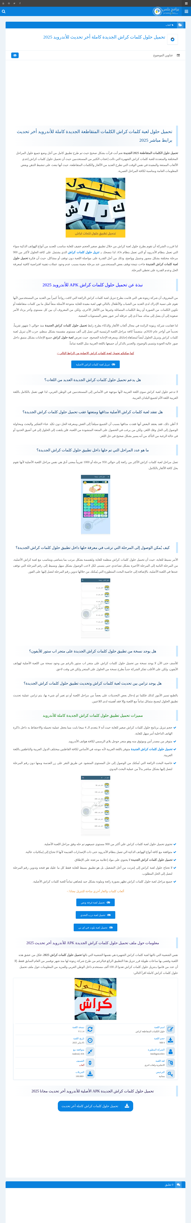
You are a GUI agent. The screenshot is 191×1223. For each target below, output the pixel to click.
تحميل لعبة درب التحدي (93, 915)
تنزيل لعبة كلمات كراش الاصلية (93, 364)
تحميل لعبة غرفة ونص (93, 902)
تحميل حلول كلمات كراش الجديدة (151, 749)
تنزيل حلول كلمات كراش (83, 252)
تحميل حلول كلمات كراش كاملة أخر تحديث (90, 1106)
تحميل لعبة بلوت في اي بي (92, 927)
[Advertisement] (95, 96)
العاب (169, 25)
